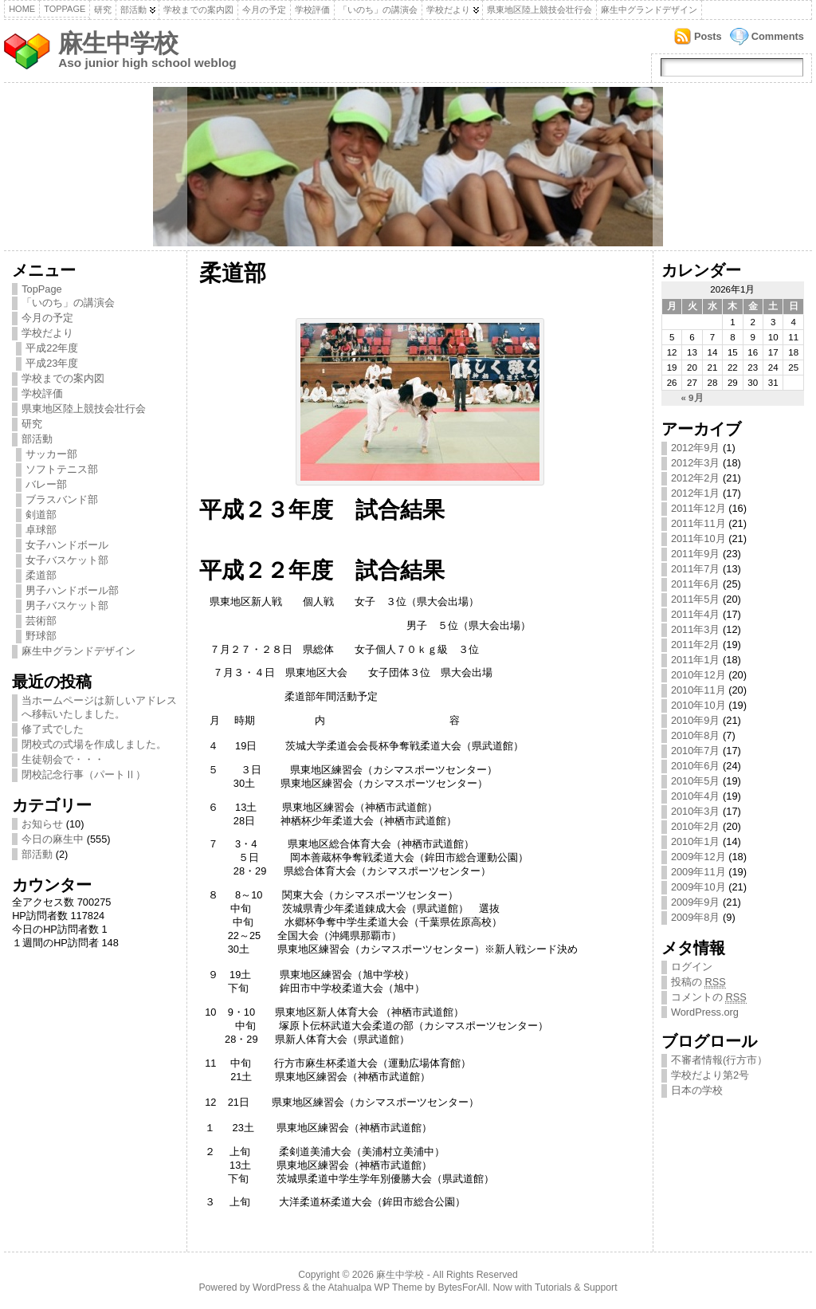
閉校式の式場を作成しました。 (94, 744)
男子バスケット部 (67, 605)
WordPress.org (705, 1012)
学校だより (448, 9)
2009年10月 (698, 887)
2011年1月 (695, 660)
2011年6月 (695, 584)
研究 (103, 9)
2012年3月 (695, 463)
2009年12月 (698, 857)
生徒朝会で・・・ (63, 759)
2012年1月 (695, 493)
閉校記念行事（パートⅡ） (84, 774)
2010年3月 (695, 811)
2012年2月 (695, 478)
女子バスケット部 (67, 560)
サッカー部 (51, 454)
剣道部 (41, 515)
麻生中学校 (118, 43)
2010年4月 (695, 796)
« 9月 (692, 398)
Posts (708, 36)
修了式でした (53, 729)
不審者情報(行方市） (719, 1060)
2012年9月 (695, 448)
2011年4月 (695, 614)
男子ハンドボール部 (72, 590)
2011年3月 (695, 629)
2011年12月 (698, 508)
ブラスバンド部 (62, 499)
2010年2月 (695, 826)
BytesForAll (463, 1287)
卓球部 (41, 530)
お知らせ (42, 824)
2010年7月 (695, 751)
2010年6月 (695, 766)
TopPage (64, 9)
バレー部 (46, 484)
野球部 (41, 636)
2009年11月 (698, 872)
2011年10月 (698, 538)
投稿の (698, 982)
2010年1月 (695, 841)
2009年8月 (695, 917)
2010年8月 (695, 735)
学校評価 (312, 9)
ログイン (691, 967)
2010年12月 (698, 675)
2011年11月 (698, 523)
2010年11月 (698, 690)
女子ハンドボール (67, 545)
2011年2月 (695, 645)
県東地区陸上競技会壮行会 (539, 9)
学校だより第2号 (710, 1075)
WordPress (276, 1287)
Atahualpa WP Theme (375, 1287)
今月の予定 (264, 9)
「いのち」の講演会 (378, 9)
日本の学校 (697, 1090)
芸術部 (41, 621)
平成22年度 (52, 348)
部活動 (133, 9)
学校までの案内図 (198, 9)
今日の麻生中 (53, 839)
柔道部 (41, 575)
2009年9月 (695, 902)
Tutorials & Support (576, 1287)
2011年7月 (695, 569)
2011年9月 (695, 554)
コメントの (709, 997)
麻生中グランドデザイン (649, 9)
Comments (777, 36)
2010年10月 (698, 705)
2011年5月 (695, 599)
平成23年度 (52, 363)
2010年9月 (695, 720)
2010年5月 (695, 781)
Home (22, 9)
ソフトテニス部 (62, 469)
